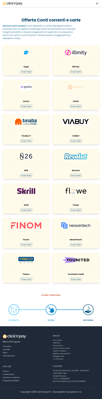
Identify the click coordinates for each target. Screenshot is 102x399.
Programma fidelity (11, 380)
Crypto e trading (59, 351)
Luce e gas (57, 340)
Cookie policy (8, 374)
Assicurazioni (58, 345)
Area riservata (9, 355)
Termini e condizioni (11, 377)
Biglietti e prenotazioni (61, 353)
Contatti (6, 349)
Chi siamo (7, 346)
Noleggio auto (58, 356)
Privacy (6, 371)
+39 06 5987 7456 (60, 373)
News (5, 352)
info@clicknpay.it (59, 376)
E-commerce (58, 359)
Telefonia (56, 343)
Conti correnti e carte (61, 348)
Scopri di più (26, 72)
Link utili (7, 366)
